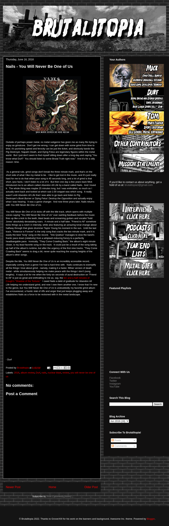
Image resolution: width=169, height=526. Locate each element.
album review (28, 372)
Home (52, 487)
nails (44, 372)
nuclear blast (54, 372)
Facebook (114, 377)
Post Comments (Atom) (59, 496)
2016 (16, 372)
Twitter (113, 380)
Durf (38, 372)
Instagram (115, 383)
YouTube (114, 386)
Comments (119, 446)
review (66, 372)
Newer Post (13, 487)
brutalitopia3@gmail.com (139, 185)
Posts (116, 440)
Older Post (91, 487)
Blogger (151, 518)
